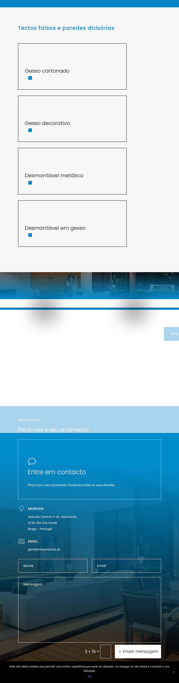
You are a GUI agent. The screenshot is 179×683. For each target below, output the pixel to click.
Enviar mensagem (140, 651)
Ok (89, 676)
